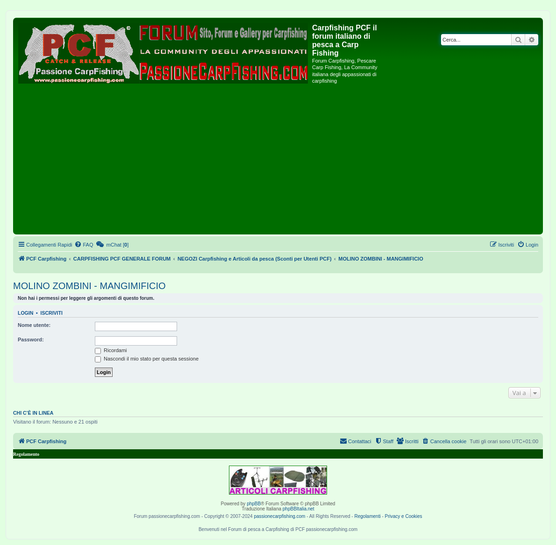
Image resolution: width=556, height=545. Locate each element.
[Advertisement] (278, 162)
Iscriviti (52, 313)
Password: (31, 339)
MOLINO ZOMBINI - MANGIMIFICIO (89, 286)
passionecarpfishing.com (279, 516)
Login (25, 313)
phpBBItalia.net (298, 508)
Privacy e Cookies (403, 516)
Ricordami (111, 350)
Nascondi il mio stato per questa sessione (147, 358)
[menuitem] (83, 244)
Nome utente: (34, 325)
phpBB (254, 503)
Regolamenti (367, 516)
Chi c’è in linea (33, 413)
